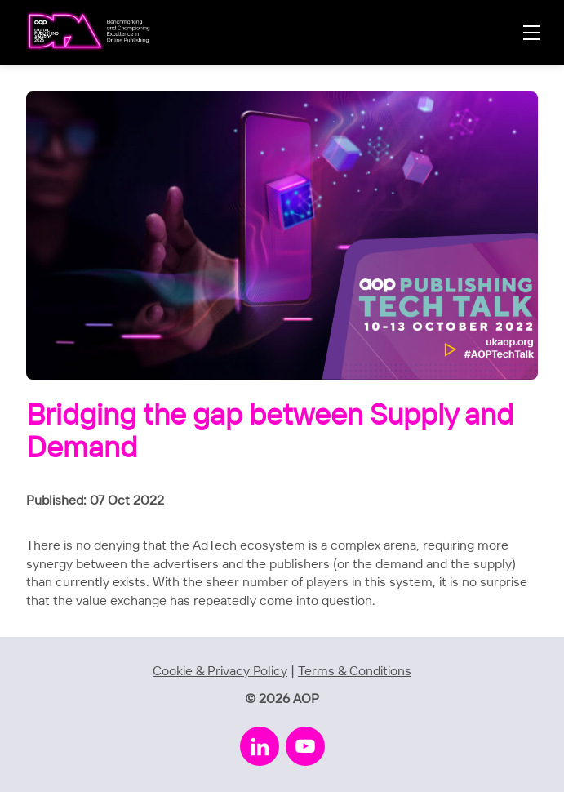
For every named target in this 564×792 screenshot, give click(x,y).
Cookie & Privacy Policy (220, 671)
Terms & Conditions (354, 671)
